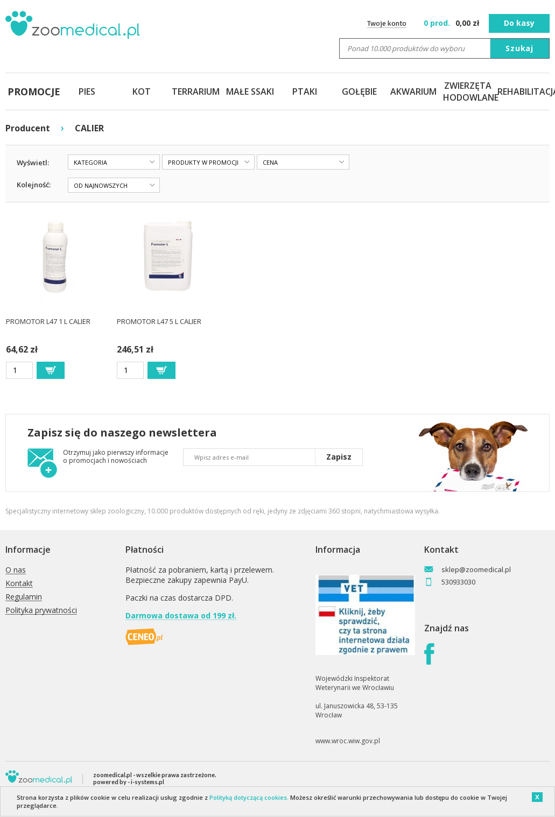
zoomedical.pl (112, 774)
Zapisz (339, 457)
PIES (87, 91)
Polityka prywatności (41, 611)
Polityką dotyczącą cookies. (249, 797)
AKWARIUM (413, 91)
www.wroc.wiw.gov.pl (347, 740)
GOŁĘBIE (359, 91)
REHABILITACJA (522, 91)
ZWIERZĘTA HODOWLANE (468, 91)
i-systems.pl (147, 781)
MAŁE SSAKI (250, 91)
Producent (27, 128)
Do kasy (519, 23)
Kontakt (19, 584)
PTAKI (304, 91)
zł (452, 23)
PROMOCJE (33, 91)
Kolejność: (34, 184)
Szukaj (519, 48)
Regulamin (23, 597)
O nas (15, 570)
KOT (141, 91)
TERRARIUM (196, 91)
